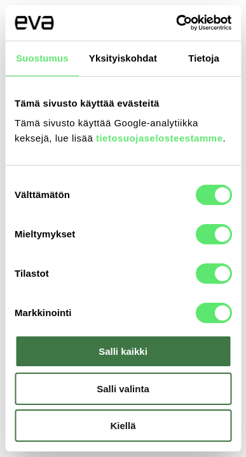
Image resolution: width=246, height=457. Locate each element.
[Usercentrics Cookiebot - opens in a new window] (176, 23)
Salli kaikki (123, 351)
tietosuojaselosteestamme (159, 138)
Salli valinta (123, 388)
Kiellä (122, 425)
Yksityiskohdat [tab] (123, 58)
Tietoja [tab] (203, 58)
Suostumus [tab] (42, 58)
